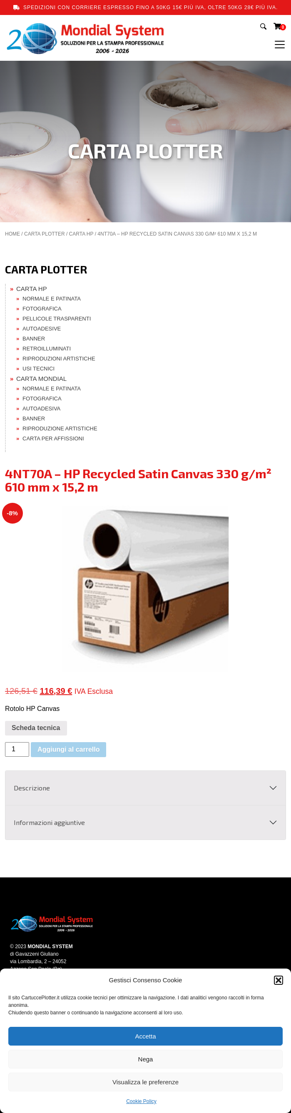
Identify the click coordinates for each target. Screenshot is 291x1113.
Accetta (145, 1036)
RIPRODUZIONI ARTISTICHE (58, 358)
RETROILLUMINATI (46, 348)
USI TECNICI (38, 368)
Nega (145, 1059)
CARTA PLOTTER (44, 234)
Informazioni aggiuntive (49, 822)
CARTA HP (81, 234)
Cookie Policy (141, 1101)
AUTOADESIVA (41, 408)
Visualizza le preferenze (145, 1082)
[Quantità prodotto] (17, 749)
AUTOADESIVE (41, 328)
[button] (278, 980)
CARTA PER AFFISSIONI (53, 438)
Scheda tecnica (36, 727)
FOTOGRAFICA (42, 309)
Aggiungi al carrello (68, 749)
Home (12, 234)
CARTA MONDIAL (41, 378)
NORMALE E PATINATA (51, 299)
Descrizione (32, 788)
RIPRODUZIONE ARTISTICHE (59, 428)
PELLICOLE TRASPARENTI (56, 319)
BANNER (33, 338)
